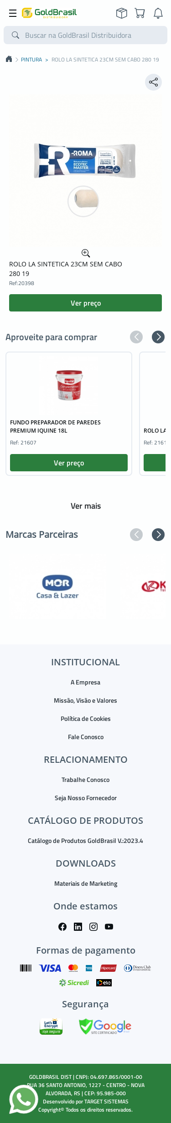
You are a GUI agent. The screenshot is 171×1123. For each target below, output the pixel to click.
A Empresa (85, 682)
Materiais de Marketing (85, 883)
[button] (136, 337)
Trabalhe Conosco (85, 779)
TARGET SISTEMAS (106, 1101)
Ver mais (86, 506)
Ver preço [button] (86, 302)
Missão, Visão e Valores (85, 700)
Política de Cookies (86, 718)
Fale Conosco (86, 736)
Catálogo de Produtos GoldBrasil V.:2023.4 (85, 840)
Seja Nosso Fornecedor (86, 797)
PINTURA (31, 59)
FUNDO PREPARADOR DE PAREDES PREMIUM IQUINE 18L (55, 426)
